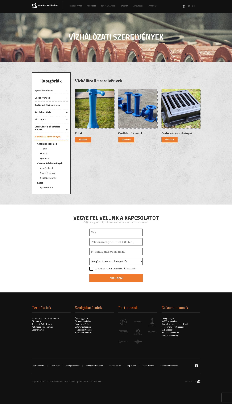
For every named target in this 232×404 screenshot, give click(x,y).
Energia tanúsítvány (170, 335)
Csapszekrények (48, 178)
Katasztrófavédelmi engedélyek (175, 324)
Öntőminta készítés (83, 326)
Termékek (91, 5)
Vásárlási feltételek (169, 365)
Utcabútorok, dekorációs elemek (47, 128)
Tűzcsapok (40, 119)
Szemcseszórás (82, 324)
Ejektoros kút (46, 187)
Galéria (124, 5)
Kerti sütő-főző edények (47, 105)
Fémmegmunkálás (83, 321)
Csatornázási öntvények (49, 163)
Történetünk (115, 365)
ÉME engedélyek (168, 329)
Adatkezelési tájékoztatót (123, 268)
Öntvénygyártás (81, 318)
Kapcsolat (153, 5)
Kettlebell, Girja (43, 112)
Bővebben (83, 139)
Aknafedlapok (46, 168)
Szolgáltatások (108, 5)
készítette (192, 381)
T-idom (43, 148)
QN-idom (44, 158)
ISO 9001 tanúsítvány (170, 332)
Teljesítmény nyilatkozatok (173, 326)
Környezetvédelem (94, 365)
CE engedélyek (168, 318)
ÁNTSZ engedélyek (170, 321)
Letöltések (138, 5)
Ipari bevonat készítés (84, 329)
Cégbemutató (76, 5)
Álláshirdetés (148, 365)
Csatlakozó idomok (47, 143)
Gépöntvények (42, 97)
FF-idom (44, 153)
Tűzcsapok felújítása (83, 332)
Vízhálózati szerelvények (48, 136)
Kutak (40, 182)
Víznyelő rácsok (47, 173)
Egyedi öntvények (44, 90)
